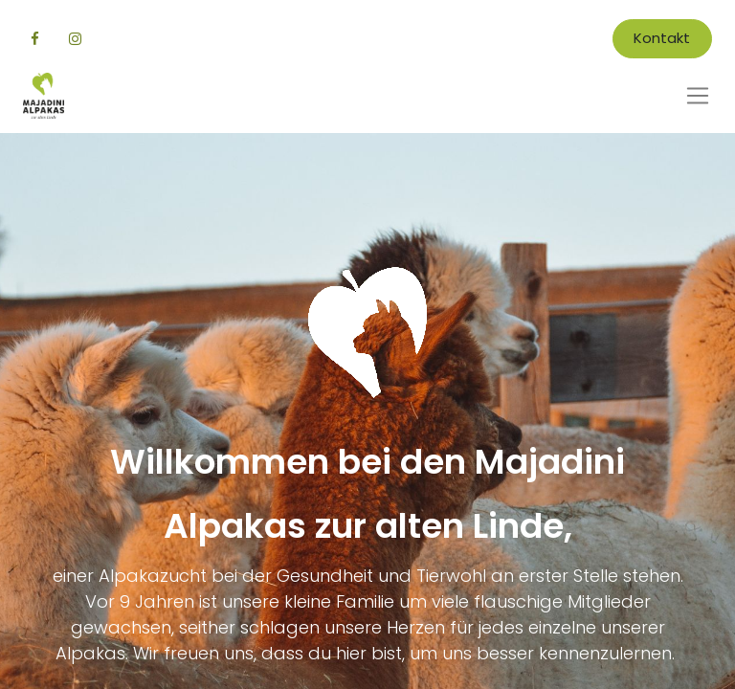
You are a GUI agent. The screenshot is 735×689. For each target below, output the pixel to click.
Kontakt (662, 38)
